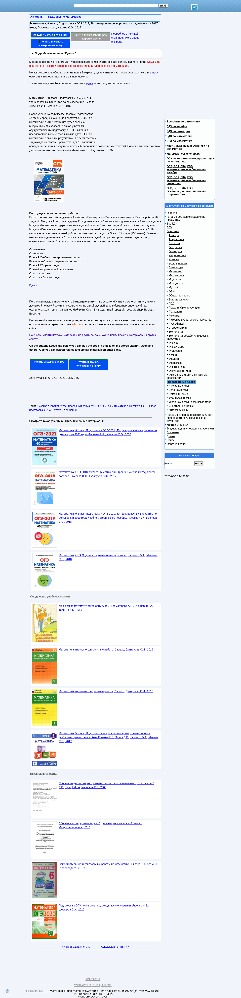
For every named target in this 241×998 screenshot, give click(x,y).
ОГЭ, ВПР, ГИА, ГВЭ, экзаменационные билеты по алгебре (186, 169)
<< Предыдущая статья (76, 946)
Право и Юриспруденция (184, 307)
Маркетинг (175, 271)
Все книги (173, 432)
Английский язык (179, 385)
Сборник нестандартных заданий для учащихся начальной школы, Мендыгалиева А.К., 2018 (100, 825)
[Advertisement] (129, 116)
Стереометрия (178, 327)
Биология (174, 243)
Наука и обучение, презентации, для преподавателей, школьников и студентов (189, 417)
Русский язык (177, 323)
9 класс (151, 406)
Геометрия (175, 251)
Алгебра (174, 235)
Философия (176, 350)
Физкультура (176, 346)
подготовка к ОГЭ (40, 410)
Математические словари (183, 153)
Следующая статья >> (115, 946)
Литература (176, 267)
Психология (176, 311)
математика (136, 406)
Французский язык (180, 398)
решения (71, 410)
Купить (33, 285)
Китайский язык (178, 410)
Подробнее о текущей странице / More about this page (125, 37)
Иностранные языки (181, 406)
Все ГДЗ (172, 223)
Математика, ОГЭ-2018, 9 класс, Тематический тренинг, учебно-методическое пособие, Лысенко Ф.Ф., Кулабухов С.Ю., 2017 (107, 474)
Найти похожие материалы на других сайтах (91, 36)
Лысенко (42, 406)
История (174, 259)
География (175, 247)
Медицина (175, 279)
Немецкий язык (178, 394)
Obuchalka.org (38, 991)
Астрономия (176, 239)
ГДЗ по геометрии (178, 131)
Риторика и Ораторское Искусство (190, 319)
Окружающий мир (180, 370)
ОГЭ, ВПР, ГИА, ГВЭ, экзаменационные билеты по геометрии (186, 180)
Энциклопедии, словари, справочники (190, 428)
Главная (172, 212)
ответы (58, 410)
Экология (174, 358)
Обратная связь (176, 444)
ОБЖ (172, 291)
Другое (171, 436)
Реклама (174, 315)
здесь (155, 72)
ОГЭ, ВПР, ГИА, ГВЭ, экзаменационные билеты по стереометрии (186, 191)
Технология (176, 331)
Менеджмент (177, 283)
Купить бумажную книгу (49, 361)
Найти (170, 440)
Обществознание (179, 295)
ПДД (171, 303)
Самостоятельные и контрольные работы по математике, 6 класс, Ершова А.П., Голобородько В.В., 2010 (108, 866)
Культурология (178, 263)
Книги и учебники (177, 424)
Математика (176, 275)
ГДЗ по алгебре (177, 126)
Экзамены (173, 231)
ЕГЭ (169, 227)
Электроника (177, 366)
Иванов (55, 406)
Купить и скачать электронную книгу (88, 363)
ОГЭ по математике (114, 406)
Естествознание (179, 299)
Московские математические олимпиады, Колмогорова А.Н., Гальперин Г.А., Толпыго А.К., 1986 (106, 607)
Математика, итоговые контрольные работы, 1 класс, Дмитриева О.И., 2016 (106, 691)
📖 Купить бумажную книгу (50, 34)
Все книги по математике (183, 121)
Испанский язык (178, 389)
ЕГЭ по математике (179, 141)
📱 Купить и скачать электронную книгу (50, 43)
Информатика (177, 255)
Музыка (173, 287)
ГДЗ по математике (179, 136)
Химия (173, 354)
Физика (173, 342)
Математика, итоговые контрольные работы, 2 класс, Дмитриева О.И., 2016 (106, 649)
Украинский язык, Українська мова (190, 402)
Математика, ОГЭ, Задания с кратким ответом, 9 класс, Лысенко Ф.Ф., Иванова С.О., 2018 (108, 557)
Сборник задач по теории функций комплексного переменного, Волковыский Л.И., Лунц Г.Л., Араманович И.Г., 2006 (106, 785)
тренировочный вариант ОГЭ (80, 406)
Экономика (175, 362)
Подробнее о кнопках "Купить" (55, 53)
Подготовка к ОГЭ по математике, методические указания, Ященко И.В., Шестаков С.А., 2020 (104, 907)
